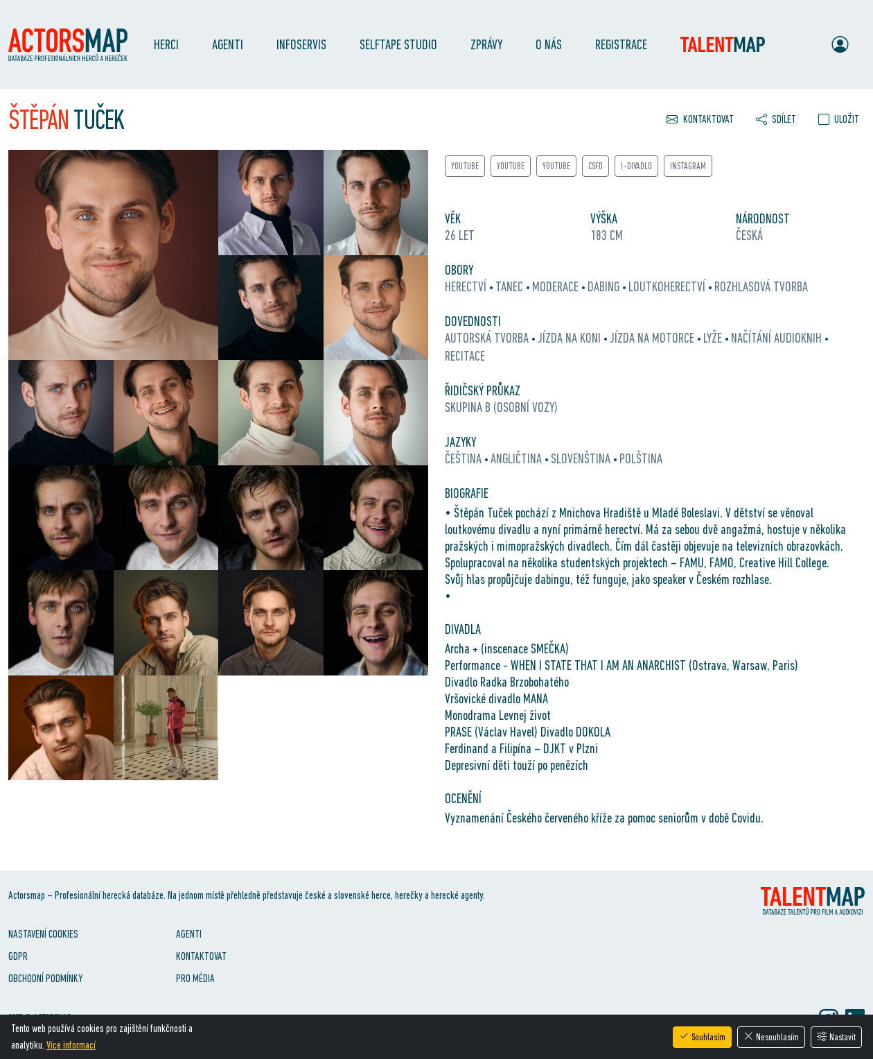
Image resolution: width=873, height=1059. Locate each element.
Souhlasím (702, 1036)
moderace (556, 286)
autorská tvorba (488, 337)
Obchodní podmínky (45, 978)
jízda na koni (570, 337)
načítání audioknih (777, 337)
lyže (714, 337)
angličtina (518, 458)
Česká (749, 235)
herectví (467, 286)
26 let (460, 235)
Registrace (621, 44)
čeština (464, 458)
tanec (510, 286)
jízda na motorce (653, 337)
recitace (465, 355)
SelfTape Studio (398, 44)
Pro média (195, 978)
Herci (166, 44)
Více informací (71, 1045)
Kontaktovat (201, 956)
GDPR (18, 956)
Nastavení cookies (43, 934)
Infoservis (301, 44)
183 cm (606, 235)
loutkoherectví (668, 286)
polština (640, 458)
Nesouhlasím (771, 1036)
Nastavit (836, 1036)
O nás (549, 44)
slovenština (582, 458)
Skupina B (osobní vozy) (501, 407)
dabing (605, 286)
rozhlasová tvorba (761, 286)
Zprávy (486, 44)
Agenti (227, 44)
